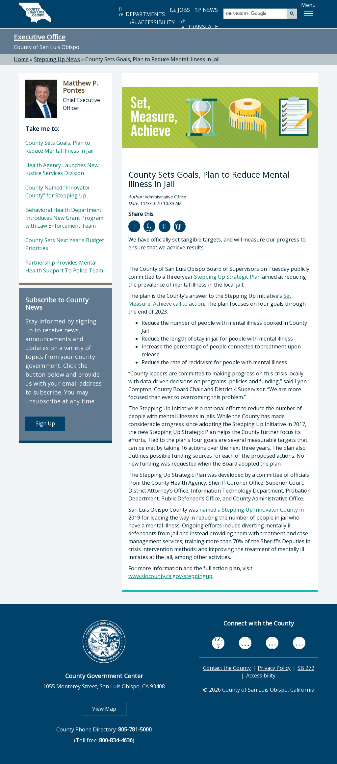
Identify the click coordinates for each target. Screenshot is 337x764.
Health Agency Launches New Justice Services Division (61, 169)
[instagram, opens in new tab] (299, 642)
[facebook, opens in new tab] (218, 643)
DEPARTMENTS (141, 12)
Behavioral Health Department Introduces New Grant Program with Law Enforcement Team (64, 217)
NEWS (206, 10)
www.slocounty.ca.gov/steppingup (170, 576)
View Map (109, 708)
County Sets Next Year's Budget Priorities (64, 244)
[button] (308, 13)
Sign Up (45, 423)
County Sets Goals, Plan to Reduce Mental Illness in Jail (152, 59)
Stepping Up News (57, 59)
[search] (255, 13)
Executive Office (39, 36)
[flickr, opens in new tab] (272, 642)
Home (21, 59)
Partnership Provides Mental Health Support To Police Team (64, 266)
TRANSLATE (199, 24)
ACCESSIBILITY (152, 22)
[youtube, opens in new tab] (245, 642)
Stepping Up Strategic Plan (227, 276)
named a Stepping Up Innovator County (248, 509)
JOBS (180, 10)
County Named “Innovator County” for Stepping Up (57, 191)
